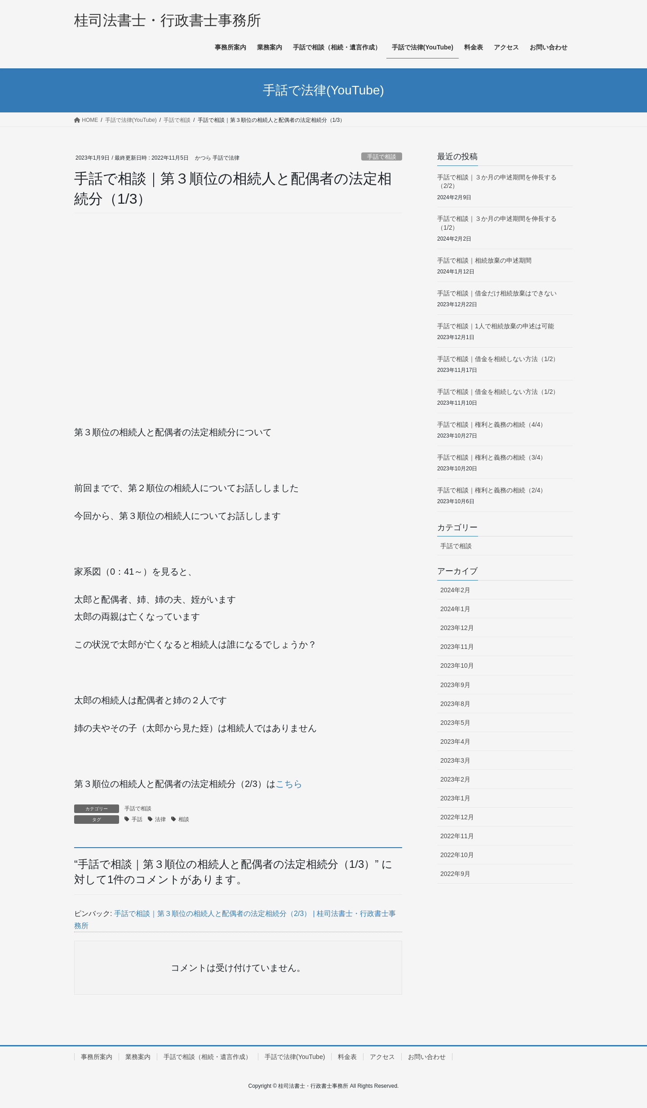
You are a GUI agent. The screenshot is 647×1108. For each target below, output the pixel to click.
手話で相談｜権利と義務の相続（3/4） (491, 457)
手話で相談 (381, 156)
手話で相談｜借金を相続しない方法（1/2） (498, 358)
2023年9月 (455, 684)
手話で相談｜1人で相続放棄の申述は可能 (495, 326)
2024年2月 (455, 590)
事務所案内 (96, 1056)
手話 (137, 819)
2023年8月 (455, 703)
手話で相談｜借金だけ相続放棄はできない (497, 293)
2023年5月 (455, 722)
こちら (288, 784)
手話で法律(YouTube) (295, 1056)
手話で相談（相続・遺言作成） (208, 1056)
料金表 (347, 1056)
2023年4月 (455, 741)
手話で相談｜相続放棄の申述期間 (484, 260)
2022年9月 (455, 873)
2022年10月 (457, 854)
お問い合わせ (427, 1056)
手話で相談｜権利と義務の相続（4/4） (491, 424)
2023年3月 (455, 760)
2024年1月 (455, 608)
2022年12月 (457, 817)
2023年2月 (455, 779)
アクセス (382, 1056)
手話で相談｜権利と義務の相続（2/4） (491, 490)
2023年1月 (455, 798)
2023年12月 (457, 627)
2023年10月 (457, 665)
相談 (183, 819)
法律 (160, 819)
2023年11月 (457, 646)
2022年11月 (457, 836)
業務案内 (138, 1056)
